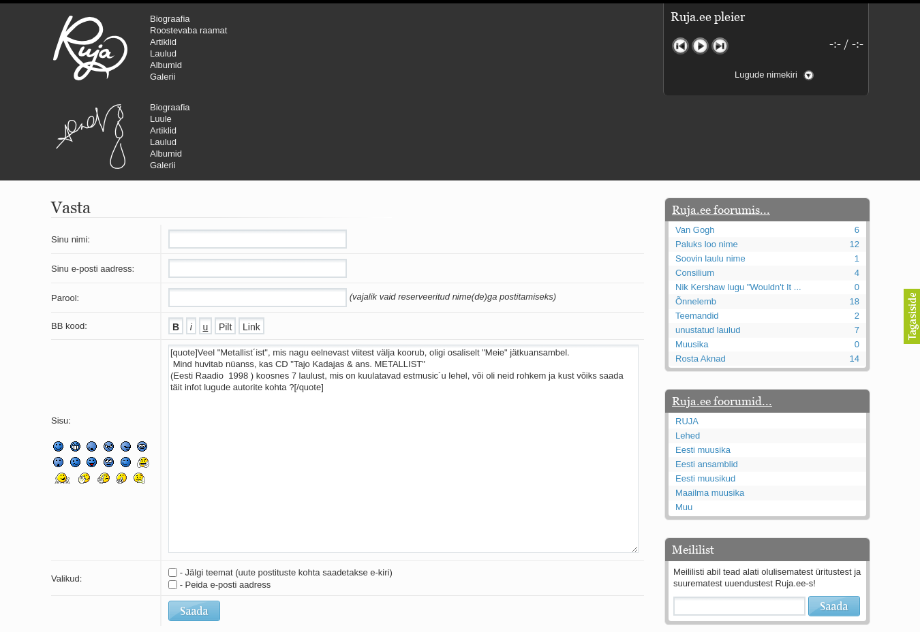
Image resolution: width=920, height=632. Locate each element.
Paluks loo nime (706, 162)
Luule (391, 30)
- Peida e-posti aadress (225, 503)
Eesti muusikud (705, 397)
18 (854, 220)
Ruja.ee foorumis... (721, 128)
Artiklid (163, 42)
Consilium (694, 191)
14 (854, 277)
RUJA (90, 47)
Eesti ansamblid (706, 382)
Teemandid (697, 234)
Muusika (691, 262)
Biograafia (170, 19)
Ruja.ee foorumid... (722, 319)
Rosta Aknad (700, 277)
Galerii (163, 77)
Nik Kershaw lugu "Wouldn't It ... (738, 205)
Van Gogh (695, 148)
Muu (683, 425)
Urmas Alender (320, 47)
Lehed (687, 354)
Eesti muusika (703, 368)
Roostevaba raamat (188, 30)
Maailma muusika (709, 411)
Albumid (166, 65)
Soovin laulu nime (710, 177)
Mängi (700, 45)
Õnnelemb (695, 220)
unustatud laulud (707, 248)
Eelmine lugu (680, 45)
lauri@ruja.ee (361, 622)
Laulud (163, 53)
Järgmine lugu (720, 45)
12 (854, 162)
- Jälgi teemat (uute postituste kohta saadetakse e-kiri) (286, 491)
